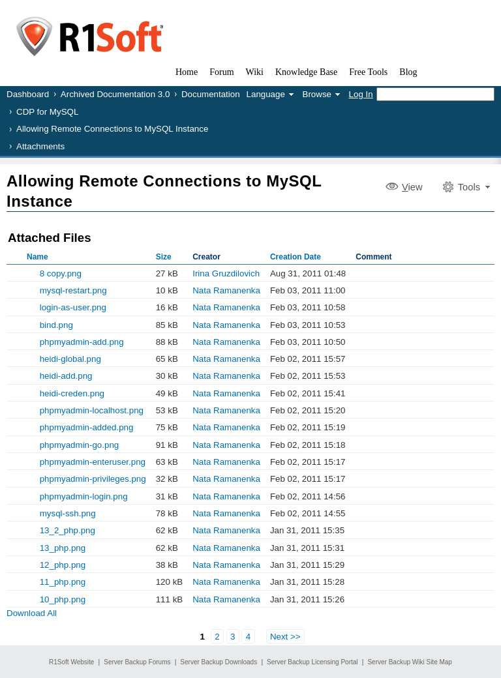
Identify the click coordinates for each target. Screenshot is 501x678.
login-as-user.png (73, 307)
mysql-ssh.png (68, 513)
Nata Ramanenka (226, 290)
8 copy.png (61, 273)
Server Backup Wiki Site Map (409, 662)
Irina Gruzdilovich (226, 273)
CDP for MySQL (47, 112)
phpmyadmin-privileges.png (93, 479)
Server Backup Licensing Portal (312, 662)
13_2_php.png (67, 530)
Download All (32, 613)
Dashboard (28, 94)
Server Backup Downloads (218, 662)
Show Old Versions (12, 324)
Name (37, 256)
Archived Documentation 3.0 (115, 94)
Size (164, 256)
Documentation (210, 94)
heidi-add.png (66, 376)
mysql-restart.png (73, 290)
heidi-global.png (70, 359)
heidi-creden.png (72, 393)
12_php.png (62, 565)
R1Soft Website (71, 662)
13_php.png (62, 548)
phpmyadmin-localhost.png (92, 410)
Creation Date (295, 256)
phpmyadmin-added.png (87, 427)
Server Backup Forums (137, 662)
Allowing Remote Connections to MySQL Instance (112, 129)
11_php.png (62, 582)
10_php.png (62, 599)
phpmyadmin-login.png (84, 496)
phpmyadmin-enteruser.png (92, 462)
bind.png (56, 325)
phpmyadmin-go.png (79, 445)
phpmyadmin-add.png (82, 342)
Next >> (285, 636)
